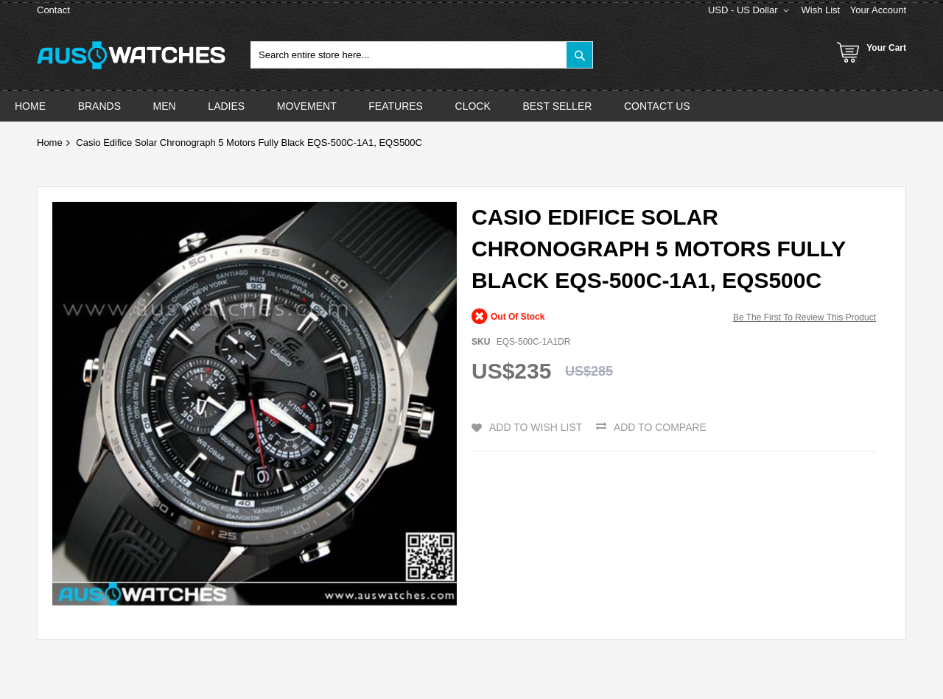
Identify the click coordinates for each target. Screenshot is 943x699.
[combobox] (421, 55)
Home (50, 142)
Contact (53, 9)
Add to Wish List (535, 427)
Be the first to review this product (804, 317)
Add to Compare (660, 427)
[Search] (579, 55)
